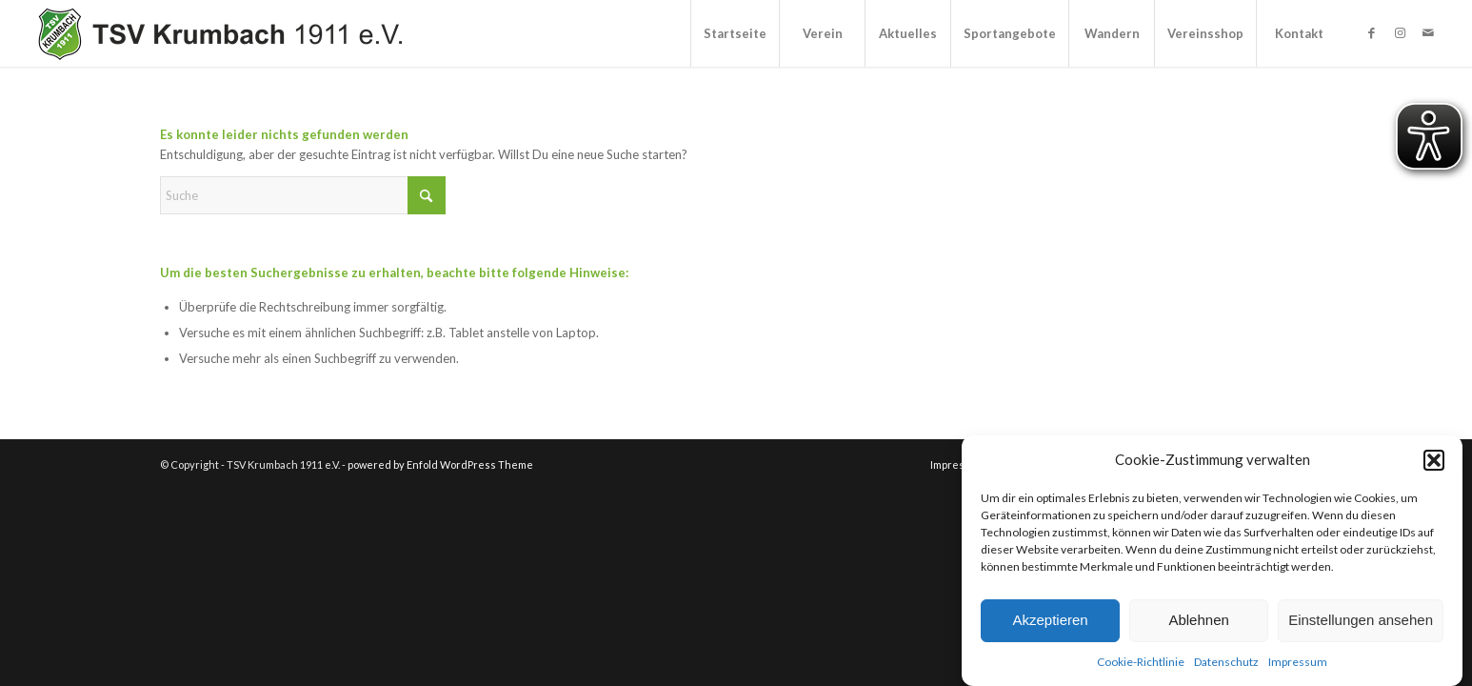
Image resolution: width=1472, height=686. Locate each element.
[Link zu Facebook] (1371, 32)
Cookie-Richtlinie (1140, 662)
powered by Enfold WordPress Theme (440, 464)
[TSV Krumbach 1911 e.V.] (218, 33)
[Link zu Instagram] (1399, 32)
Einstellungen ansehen (1360, 620)
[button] (1433, 460)
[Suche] (303, 195)
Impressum (1297, 662)
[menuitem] (734, 33)
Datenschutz (1226, 662)
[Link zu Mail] (1428, 32)
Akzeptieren (1049, 620)
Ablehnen (1198, 620)
